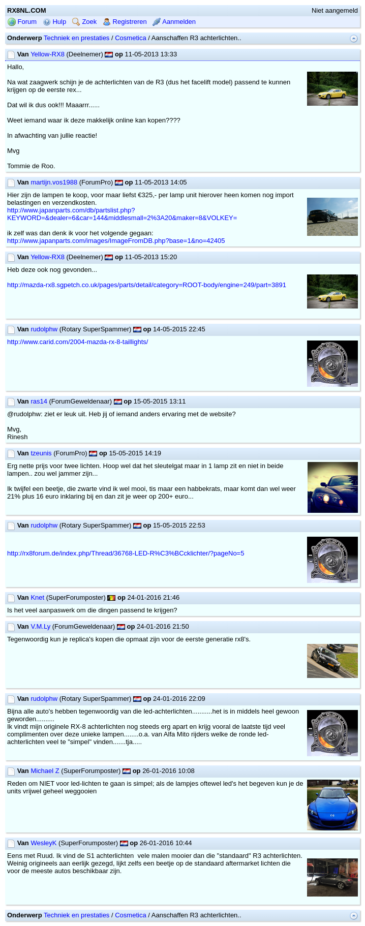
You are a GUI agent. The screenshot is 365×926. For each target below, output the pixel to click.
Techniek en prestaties (76, 38)
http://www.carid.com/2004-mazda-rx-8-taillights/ (77, 342)
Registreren (125, 21)
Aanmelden (174, 21)
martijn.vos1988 (54, 182)
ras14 (39, 401)
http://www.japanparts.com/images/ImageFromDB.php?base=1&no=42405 (116, 240)
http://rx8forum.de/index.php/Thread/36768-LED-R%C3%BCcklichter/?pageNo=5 (125, 553)
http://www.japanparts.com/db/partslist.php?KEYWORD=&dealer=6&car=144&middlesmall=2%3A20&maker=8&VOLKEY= (122, 214)
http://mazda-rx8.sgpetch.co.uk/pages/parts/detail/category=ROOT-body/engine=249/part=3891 (146, 285)
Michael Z (45, 771)
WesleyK (43, 843)
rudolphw (44, 329)
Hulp (54, 21)
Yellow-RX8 (48, 54)
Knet (37, 597)
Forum (22, 21)
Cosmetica (130, 38)
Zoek (84, 21)
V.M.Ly (40, 626)
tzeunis (41, 453)
